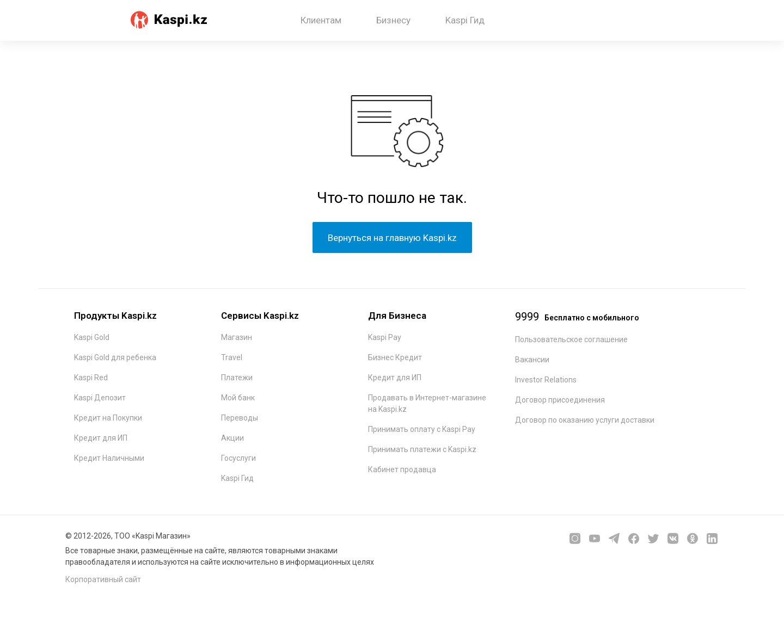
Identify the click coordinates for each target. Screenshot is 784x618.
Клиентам (321, 20)
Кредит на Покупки (108, 417)
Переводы (239, 417)
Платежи (237, 377)
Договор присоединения (560, 399)
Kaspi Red (91, 377)
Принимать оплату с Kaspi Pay (421, 429)
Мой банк (238, 397)
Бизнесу (393, 20)
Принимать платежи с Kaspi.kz (422, 449)
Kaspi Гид (465, 20)
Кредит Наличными (109, 458)
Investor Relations (546, 379)
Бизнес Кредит (395, 357)
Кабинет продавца (402, 469)
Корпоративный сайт (103, 579)
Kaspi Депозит (100, 397)
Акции (232, 438)
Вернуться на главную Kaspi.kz (392, 237)
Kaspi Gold (91, 337)
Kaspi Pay (384, 337)
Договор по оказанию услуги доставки (584, 420)
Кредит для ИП (100, 438)
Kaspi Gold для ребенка (115, 357)
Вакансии (532, 359)
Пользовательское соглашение (571, 339)
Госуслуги (238, 458)
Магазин (236, 337)
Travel (231, 357)
